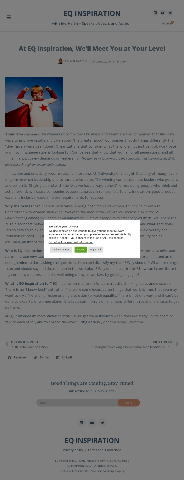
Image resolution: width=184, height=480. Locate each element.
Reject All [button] (95, 249)
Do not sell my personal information (71, 242)
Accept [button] (81, 249)
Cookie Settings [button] (61, 249)
